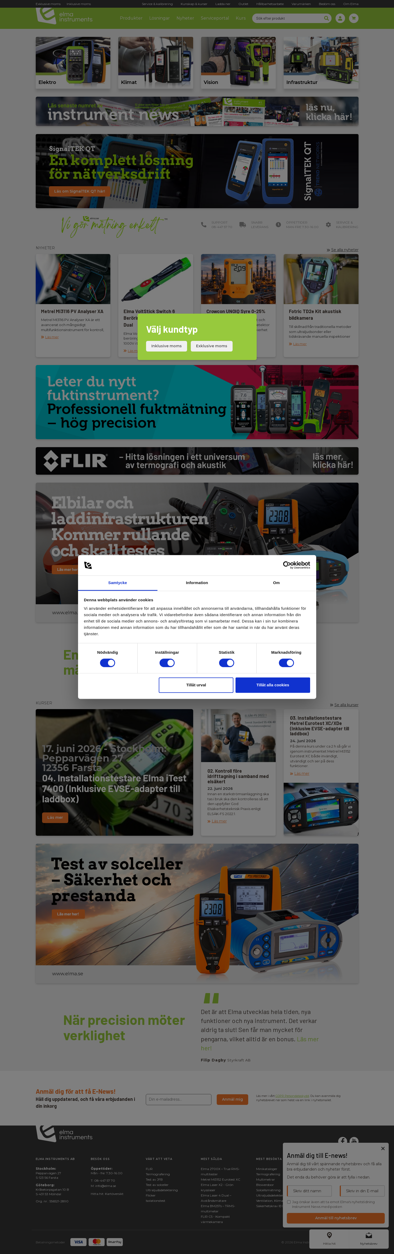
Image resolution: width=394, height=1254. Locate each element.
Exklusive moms (211, 346)
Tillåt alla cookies (272, 685)
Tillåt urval (196, 685)
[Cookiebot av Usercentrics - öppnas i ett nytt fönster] (287, 565)
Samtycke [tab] (117, 582)
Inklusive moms (166, 346)
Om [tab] (276, 582)
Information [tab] (197, 582)
